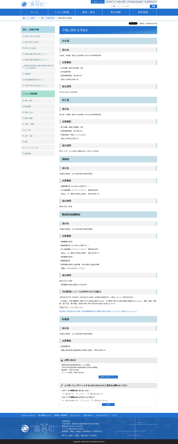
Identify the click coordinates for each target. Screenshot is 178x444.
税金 (26, 142)
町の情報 (116, 12)
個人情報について (44, 415)
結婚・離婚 (28, 118)
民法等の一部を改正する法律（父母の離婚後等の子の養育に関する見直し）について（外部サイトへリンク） (98, 311)
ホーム (34, 12)
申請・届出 (28, 100)
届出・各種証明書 (47, 18)
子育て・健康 (29, 124)
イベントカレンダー (32, 147)
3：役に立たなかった (95, 394)
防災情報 (28, 106)
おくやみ (28, 130)
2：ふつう (80, 394)
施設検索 (28, 153)
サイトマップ (75, 415)
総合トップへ (99, 2)
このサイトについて (28, 415)
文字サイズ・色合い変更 (116, 2)
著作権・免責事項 (60, 415)
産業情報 (143, 12)
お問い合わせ (88, 415)
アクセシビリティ (102, 415)
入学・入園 (28, 136)
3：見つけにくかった (100, 400)
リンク (114, 415)
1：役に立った (68, 394)
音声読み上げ (151, 2)
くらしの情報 (61, 12)
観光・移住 (89, 12)
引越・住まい (29, 112)
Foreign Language (136, 2)
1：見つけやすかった (70, 400)
